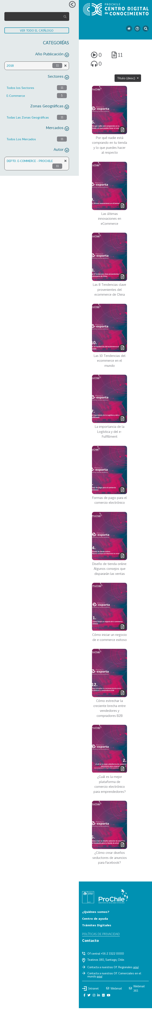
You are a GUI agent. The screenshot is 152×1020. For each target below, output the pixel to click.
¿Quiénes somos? (95, 912)
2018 (10, 65)
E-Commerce (16, 95)
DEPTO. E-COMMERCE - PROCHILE (30, 161)
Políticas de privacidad (101, 934)
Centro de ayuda (95, 918)
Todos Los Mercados (21, 139)
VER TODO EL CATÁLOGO (36, 30)
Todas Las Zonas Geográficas (28, 117)
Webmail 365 (137, 988)
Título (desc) (126, 78)
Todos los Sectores (20, 88)
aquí (136, 967)
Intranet (90, 988)
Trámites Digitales (96, 925)
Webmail (114, 988)
